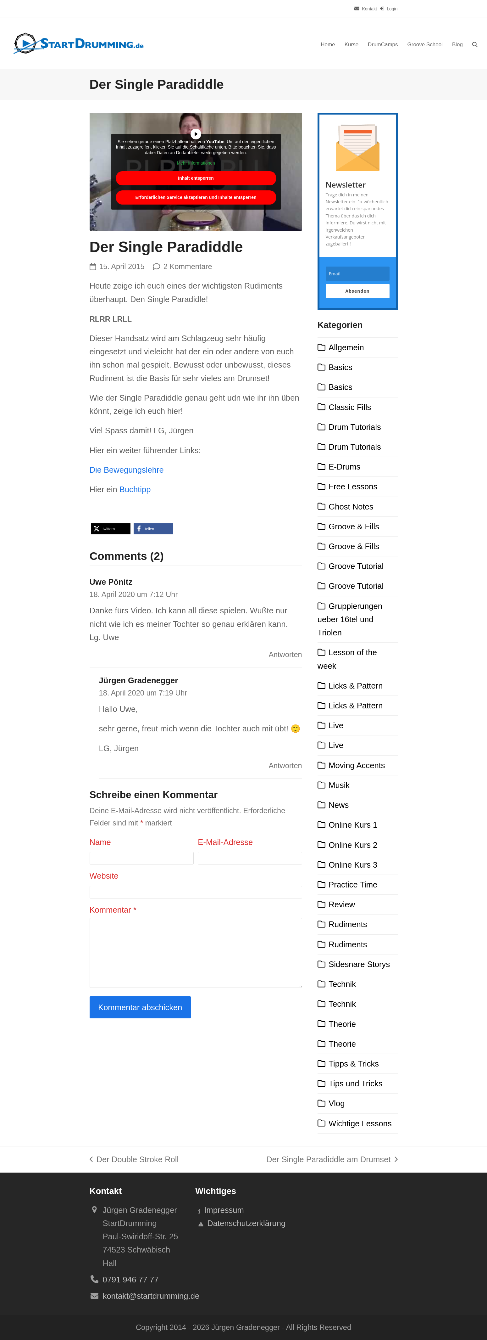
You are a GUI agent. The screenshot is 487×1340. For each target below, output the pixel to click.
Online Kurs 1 (353, 824)
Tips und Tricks (355, 1083)
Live (336, 725)
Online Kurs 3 (353, 864)
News (339, 805)
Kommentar (113, 909)
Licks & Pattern (356, 685)
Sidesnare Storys (359, 964)
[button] (475, 43)
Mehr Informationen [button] (196, 163)
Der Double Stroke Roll (134, 1160)
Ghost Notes (351, 506)
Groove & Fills (354, 526)
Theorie (342, 1024)
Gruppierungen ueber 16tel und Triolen (350, 619)
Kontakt (369, 8)
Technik (342, 984)
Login (392, 8)
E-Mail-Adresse (225, 842)
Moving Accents (357, 765)
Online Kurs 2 (353, 845)
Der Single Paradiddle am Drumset (331, 1160)
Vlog (337, 1103)
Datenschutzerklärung (246, 1223)
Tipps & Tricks (354, 1063)
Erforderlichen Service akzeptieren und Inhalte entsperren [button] (195, 197)
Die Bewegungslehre (127, 469)
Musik (339, 785)
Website (104, 875)
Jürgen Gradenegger (138, 680)
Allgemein (346, 347)
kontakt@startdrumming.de (151, 1296)
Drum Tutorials (355, 427)
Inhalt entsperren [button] (196, 178)
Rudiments (348, 924)
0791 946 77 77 (131, 1279)
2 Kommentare (187, 266)
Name (100, 842)
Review (342, 904)
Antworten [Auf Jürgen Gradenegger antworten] (285, 766)
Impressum (224, 1210)
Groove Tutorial (356, 566)
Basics (340, 367)
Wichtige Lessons (360, 1123)
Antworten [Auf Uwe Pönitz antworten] (285, 654)
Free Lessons (353, 486)
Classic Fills (350, 407)
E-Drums (344, 466)
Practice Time (353, 884)
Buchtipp (135, 489)
